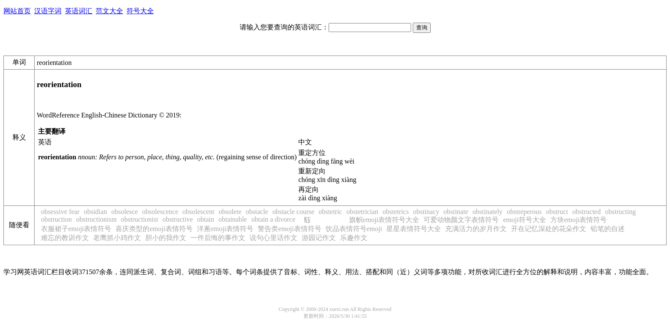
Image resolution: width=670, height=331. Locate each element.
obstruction (56, 219)
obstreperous (524, 211)
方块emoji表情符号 (578, 219)
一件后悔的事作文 (218, 237)
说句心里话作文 (273, 237)
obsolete (230, 211)
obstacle (257, 211)
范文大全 (109, 11)
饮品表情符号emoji (354, 228)
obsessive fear (60, 211)
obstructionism (96, 219)
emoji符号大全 (524, 219)
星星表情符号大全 (413, 228)
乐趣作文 (353, 237)
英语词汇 (78, 11)
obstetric (330, 211)
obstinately (487, 211)
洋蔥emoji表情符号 (225, 228)
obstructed (586, 211)
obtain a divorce (273, 219)
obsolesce (124, 211)
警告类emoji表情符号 (289, 228)
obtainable (232, 219)
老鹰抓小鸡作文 (117, 237)
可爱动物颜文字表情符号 (461, 219)
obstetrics (395, 211)
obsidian (95, 211)
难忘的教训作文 (65, 237)
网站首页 (17, 11)
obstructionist (139, 219)
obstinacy (426, 211)
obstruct (557, 211)
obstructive (177, 219)
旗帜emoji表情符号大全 (384, 219)
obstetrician (363, 211)
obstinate (456, 211)
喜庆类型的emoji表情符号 (153, 228)
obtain (205, 219)
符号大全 (140, 11)
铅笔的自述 (608, 228)
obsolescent (198, 211)
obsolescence (160, 211)
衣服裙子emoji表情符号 (76, 228)
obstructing (620, 211)
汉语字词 (48, 11)
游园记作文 (319, 237)
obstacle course (293, 211)
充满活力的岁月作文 (476, 228)
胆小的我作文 (165, 237)
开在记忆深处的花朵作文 (548, 228)
